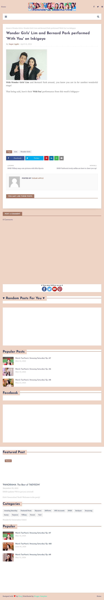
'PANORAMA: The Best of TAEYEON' (21, 485)
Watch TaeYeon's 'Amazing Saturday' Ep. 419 (33, 555)
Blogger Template (40, 596)
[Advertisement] (52, 327)
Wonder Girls (17, 28)
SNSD (70, 511)
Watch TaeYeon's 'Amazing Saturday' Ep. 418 (33, 380)
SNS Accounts (59, 511)
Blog (20, 596)
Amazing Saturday (10, 511)
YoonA (32, 515)
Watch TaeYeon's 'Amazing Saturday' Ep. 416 (33, 369)
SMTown (48, 511)
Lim (15, 152)
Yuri (39, 515)
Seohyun (78, 511)
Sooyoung (88, 511)
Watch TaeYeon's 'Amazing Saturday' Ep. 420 (33, 544)
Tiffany (24, 515)
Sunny (6, 515)
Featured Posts (26, 511)
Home (8, 28)
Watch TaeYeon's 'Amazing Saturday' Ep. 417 (33, 358)
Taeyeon (15, 515)
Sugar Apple (14, 44)
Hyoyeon (38, 511)
